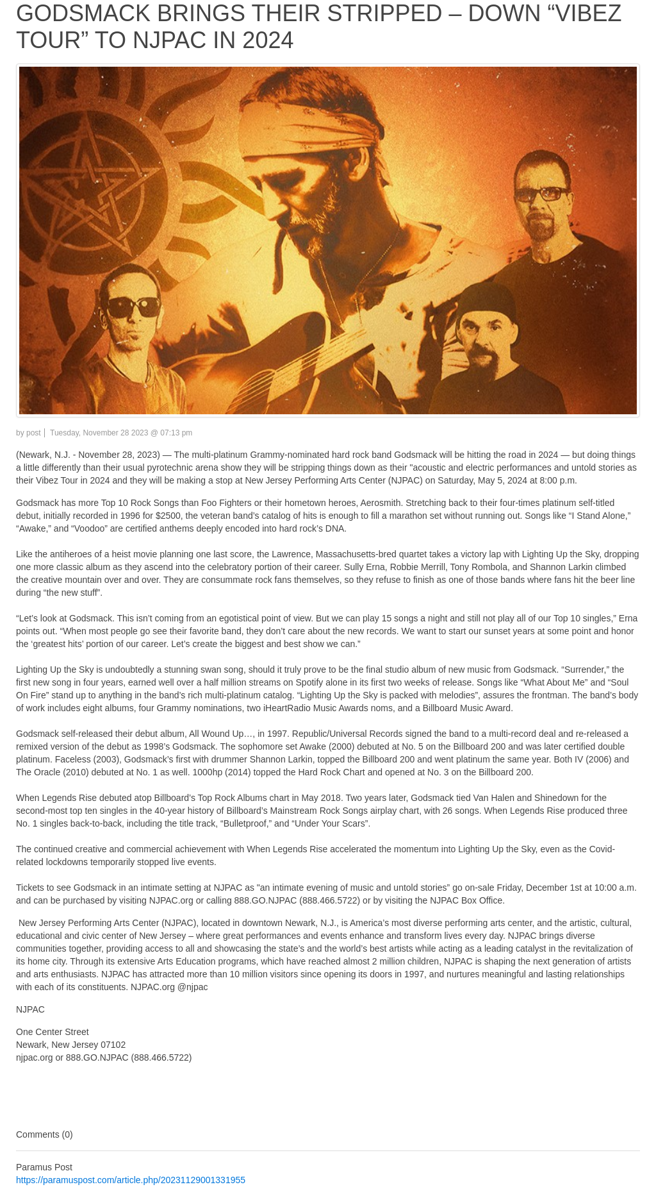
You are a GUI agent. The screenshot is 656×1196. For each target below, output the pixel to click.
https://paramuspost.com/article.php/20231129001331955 (130, 1180)
